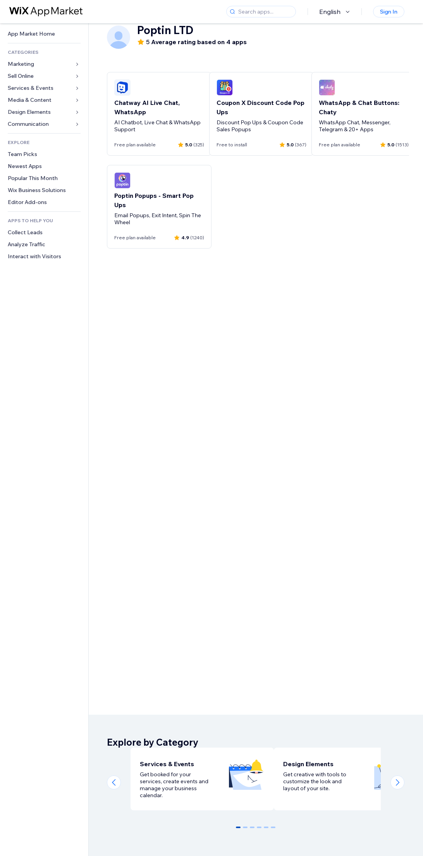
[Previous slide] (114, 782)
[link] (44, 34)
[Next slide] (397, 782)
